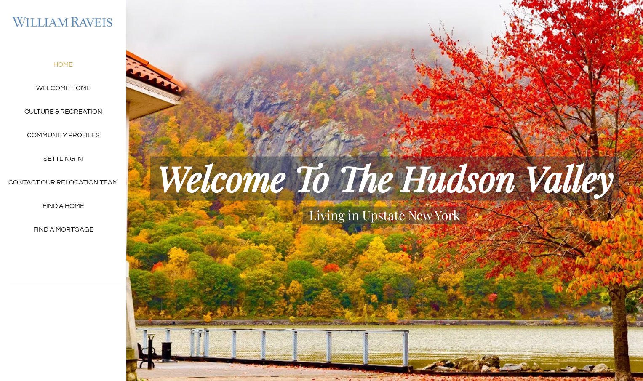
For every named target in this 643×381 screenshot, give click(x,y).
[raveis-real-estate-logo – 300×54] (63, 16)
